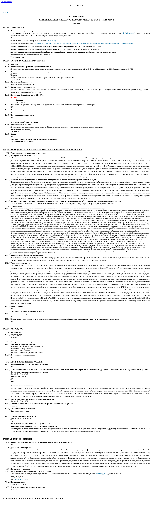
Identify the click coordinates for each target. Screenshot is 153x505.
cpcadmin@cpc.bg (102, 474)
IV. (7, 12)
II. (5, 12)
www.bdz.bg (51, 40)
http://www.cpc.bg (21, 479)
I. (3, 12)
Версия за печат (6, 2)
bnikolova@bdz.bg (129, 33)
